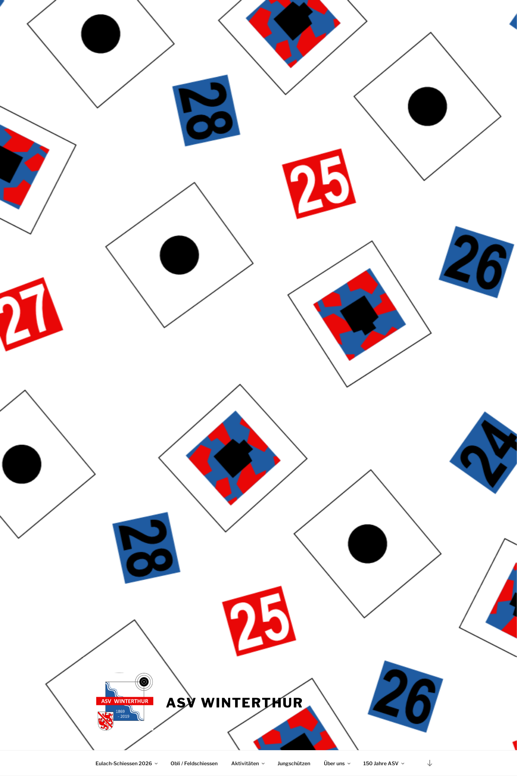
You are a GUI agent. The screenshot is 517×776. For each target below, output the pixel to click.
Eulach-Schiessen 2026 (127, 763)
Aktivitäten (248, 763)
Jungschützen (294, 763)
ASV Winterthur (234, 703)
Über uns (337, 763)
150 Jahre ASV (384, 763)
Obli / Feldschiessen (194, 763)
